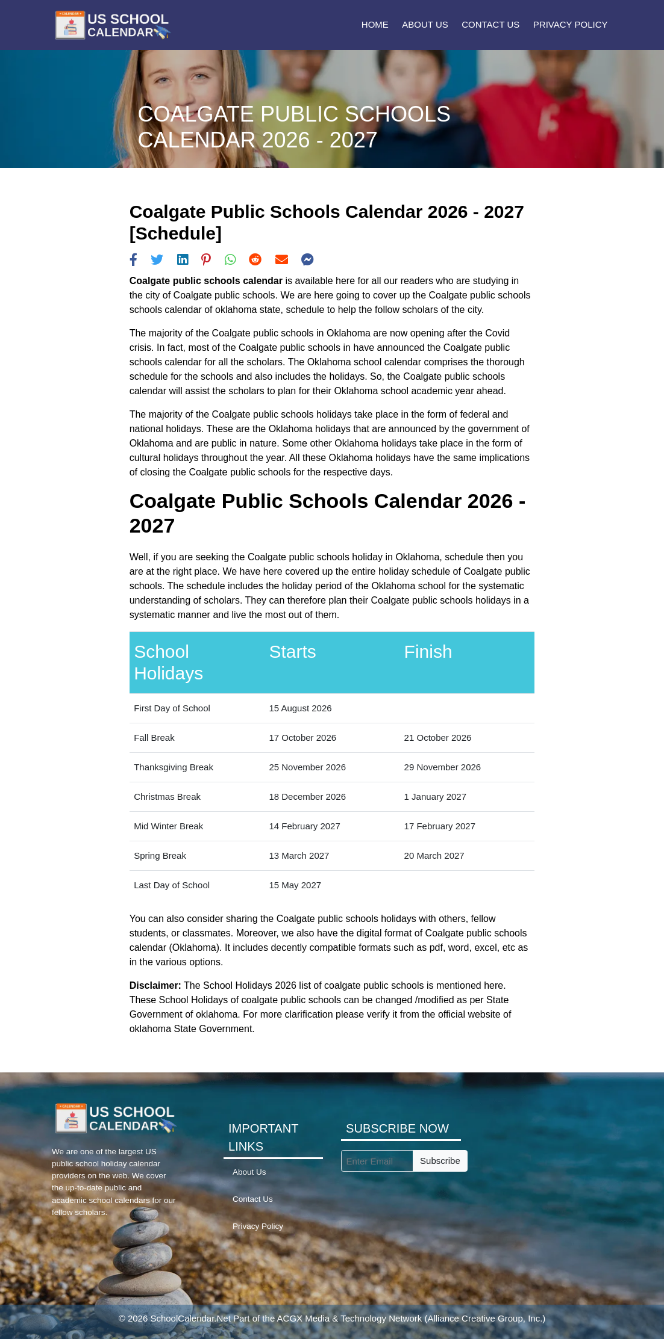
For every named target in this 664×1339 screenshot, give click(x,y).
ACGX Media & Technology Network (349, 1318)
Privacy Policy (570, 24)
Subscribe (440, 1160)
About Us (425, 24)
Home (375, 24)
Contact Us (490, 24)
